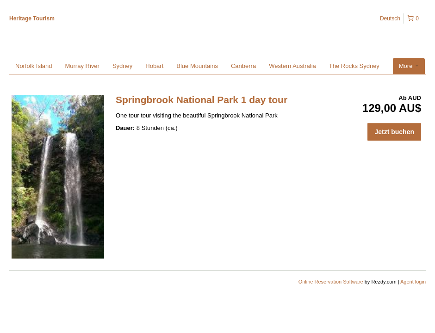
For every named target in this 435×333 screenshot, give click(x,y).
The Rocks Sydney (354, 65)
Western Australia (292, 65)
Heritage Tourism (32, 18)
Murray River (82, 65)
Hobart (154, 65)
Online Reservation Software (330, 281)
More (409, 65)
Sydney (122, 65)
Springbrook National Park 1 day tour (201, 99)
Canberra (243, 65)
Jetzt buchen (394, 132)
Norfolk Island (33, 65)
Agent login (413, 281)
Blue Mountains (197, 65)
